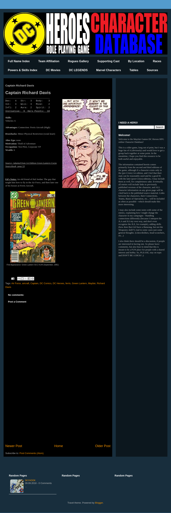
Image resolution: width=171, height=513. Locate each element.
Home (58, 446)
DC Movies (53, 70)
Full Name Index (19, 61)
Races (157, 61)
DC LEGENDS (78, 70)
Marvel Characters (108, 70)
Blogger (99, 502)
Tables (133, 70)
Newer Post (13, 446)
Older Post (102, 446)
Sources (152, 70)
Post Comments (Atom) (32, 453)
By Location (136, 61)
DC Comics (45, 283)
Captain (34, 283)
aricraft (25, 283)
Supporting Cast (108, 61)
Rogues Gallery (78, 61)
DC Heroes (58, 283)
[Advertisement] (57, 414)
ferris (68, 283)
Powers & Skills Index (22, 70)
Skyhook (30, 480)
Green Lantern (79, 283)
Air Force (16, 283)
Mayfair (92, 283)
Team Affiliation (48, 61)
